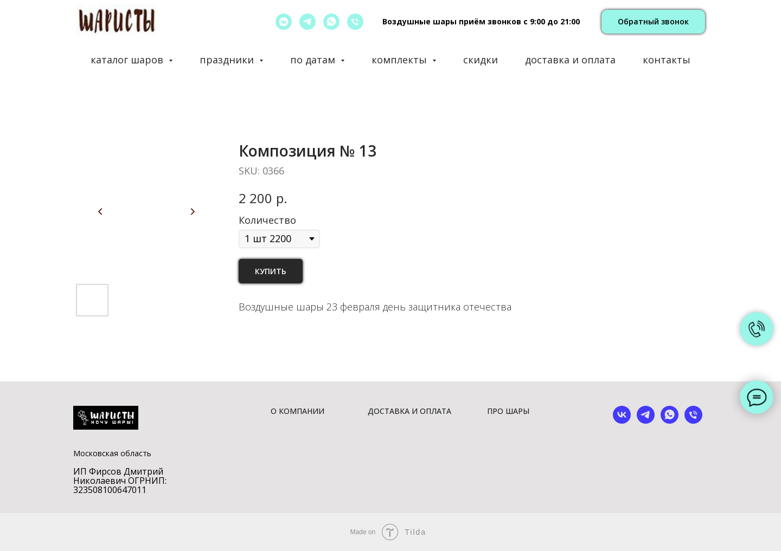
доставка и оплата (570, 59)
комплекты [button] (401, 59)
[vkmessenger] (284, 22)
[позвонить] (355, 22)
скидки (480, 59)
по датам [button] (314, 59)
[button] (653, 22)
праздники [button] (228, 59)
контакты (666, 59)
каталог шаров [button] (128, 59)
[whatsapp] (331, 22)
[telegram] (307, 22)
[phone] (693, 420)
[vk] (622, 420)
